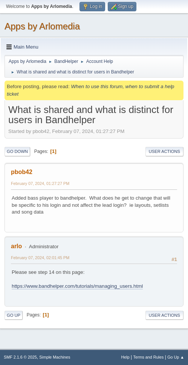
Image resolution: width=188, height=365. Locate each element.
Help (125, 357)
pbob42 (21, 172)
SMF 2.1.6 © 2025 (20, 357)
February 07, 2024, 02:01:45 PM (40, 257)
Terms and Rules (148, 357)
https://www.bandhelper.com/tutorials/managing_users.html (77, 286)
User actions (164, 151)
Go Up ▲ (175, 357)
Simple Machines (54, 357)
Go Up (13, 315)
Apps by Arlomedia (42, 26)
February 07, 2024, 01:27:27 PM (40, 183)
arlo (16, 246)
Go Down (17, 151)
